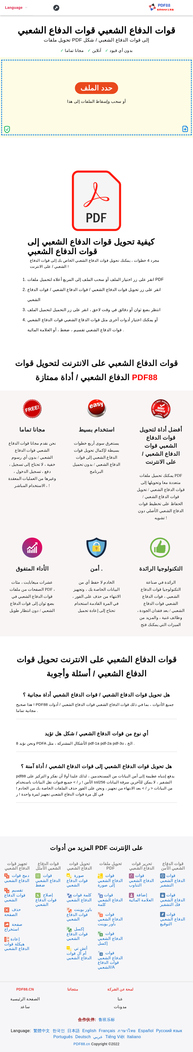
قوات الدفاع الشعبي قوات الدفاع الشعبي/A (110, 960)
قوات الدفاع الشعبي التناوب (141, 880)
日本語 (73, 1031)
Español (146, 1031)
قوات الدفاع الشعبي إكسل (110, 938)
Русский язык (169, 1031)
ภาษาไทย (126, 1031)
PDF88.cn (82, 1044)
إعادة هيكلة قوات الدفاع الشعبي (16, 944)
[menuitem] (16, 7)
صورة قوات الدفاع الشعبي (77, 880)
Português (63, 1037)
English (89, 1031)
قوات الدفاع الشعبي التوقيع (172, 919)
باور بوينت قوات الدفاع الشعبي (79, 914)
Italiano (134, 1037)
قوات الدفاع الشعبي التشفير (172, 880)
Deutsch (83, 1037)
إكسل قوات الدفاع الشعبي (77, 934)
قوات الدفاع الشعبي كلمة (110, 900)
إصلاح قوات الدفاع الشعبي (46, 900)
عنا (120, 999)
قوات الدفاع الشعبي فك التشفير (172, 900)
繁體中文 (41, 1031)
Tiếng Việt (114, 1037)
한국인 (59, 1031)
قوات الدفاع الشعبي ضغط (48, 880)
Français (107, 1031)
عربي (98, 1037)
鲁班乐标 (107, 1019)
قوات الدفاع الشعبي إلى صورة (110, 880)
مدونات (120, 1007)
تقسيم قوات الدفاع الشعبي (15, 895)
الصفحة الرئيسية (25, 999)
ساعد (25, 1007)
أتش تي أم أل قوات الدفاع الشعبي (79, 953)
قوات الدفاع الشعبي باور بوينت (110, 919)
